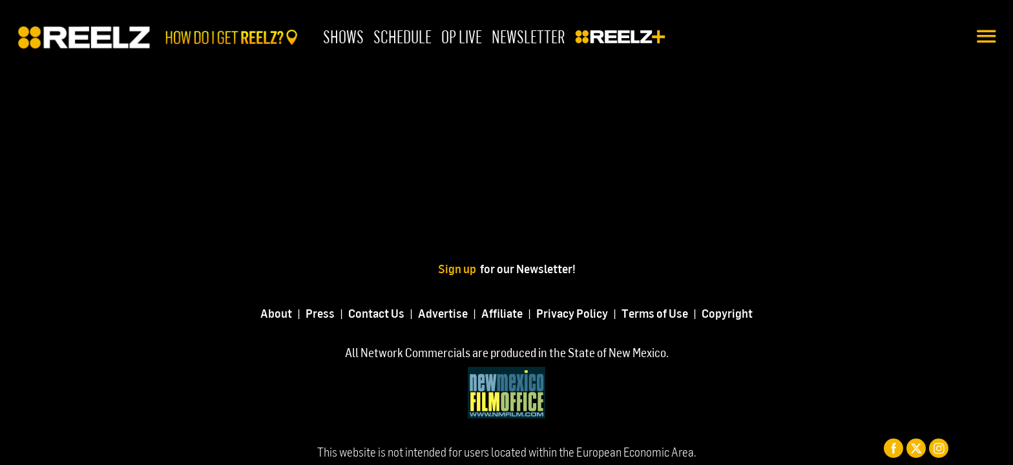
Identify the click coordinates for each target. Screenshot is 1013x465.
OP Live (461, 36)
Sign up (459, 268)
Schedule (402, 36)
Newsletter (528, 36)
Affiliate (502, 312)
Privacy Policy (572, 312)
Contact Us (376, 312)
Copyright (727, 312)
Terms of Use (654, 312)
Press (320, 312)
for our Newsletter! (528, 268)
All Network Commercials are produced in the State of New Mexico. (507, 352)
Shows (343, 36)
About (276, 312)
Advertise (443, 312)
